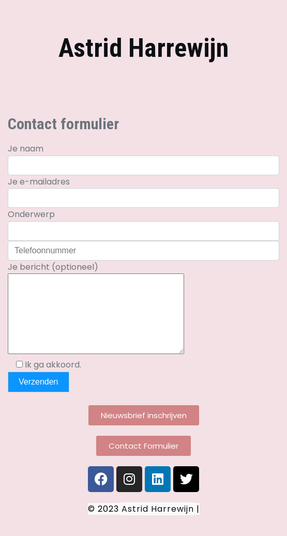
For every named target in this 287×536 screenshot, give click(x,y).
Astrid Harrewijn (143, 48)
